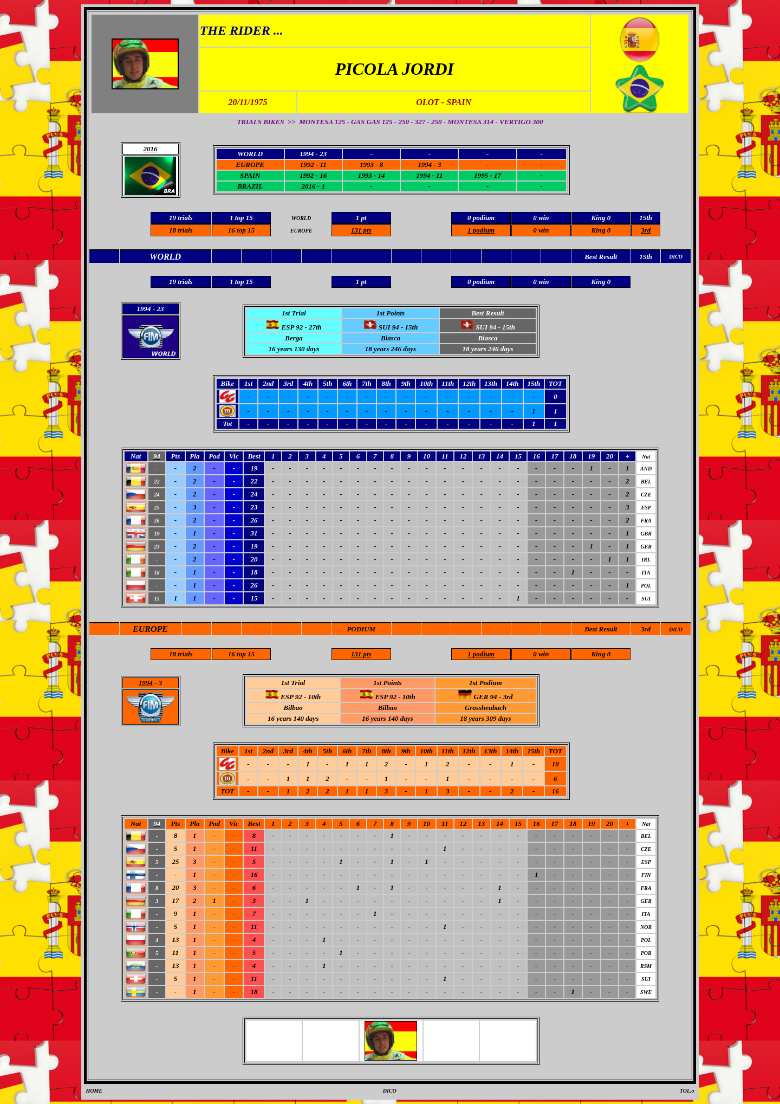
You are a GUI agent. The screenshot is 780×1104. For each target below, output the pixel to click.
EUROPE (250, 164)
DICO (675, 629)
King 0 (600, 230)
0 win (541, 230)
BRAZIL (250, 186)
